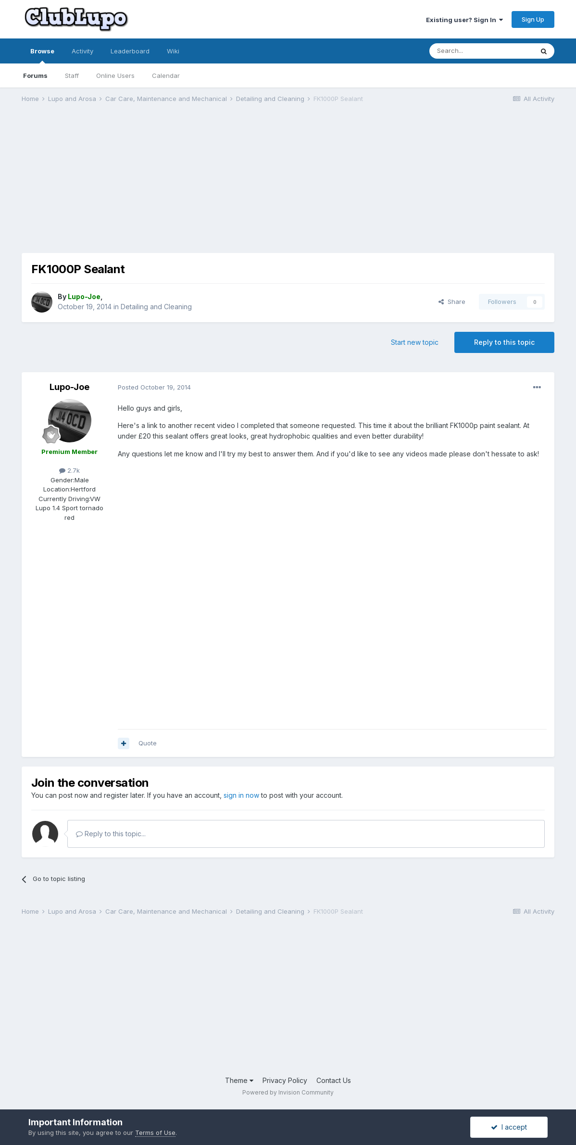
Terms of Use (155, 1132)
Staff (72, 75)
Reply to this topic (504, 342)
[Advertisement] (197, 185)
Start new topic (414, 342)
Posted (154, 387)
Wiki (173, 51)
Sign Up (533, 19)
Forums (35, 75)
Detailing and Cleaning (156, 306)
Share (451, 301)
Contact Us (333, 1080)
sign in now (241, 795)
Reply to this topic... (111, 834)
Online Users (115, 75)
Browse (42, 55)
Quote (147, 743)
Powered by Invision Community (288, 1092)
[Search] (481, 51)
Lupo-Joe (69, 387)
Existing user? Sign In (464, 20)
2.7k (69, 470)
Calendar (166, 75)
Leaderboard (130, 51)
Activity (82, 51)
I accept (509, 1127)
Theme (239, 1080)
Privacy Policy (285, 1080)
